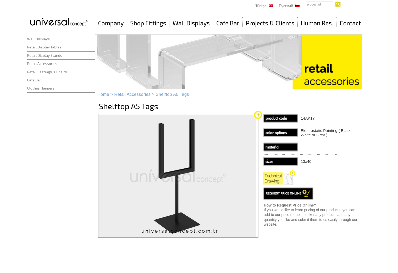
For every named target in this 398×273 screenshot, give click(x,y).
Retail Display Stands (44, 55)
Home (103, 94)
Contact (350, 23)
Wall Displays (191, 23)
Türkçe (261, 5)
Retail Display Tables (44, 47)
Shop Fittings (148, 23)
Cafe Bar (227, 23)
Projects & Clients (270, 23)
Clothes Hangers (40, 88)
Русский (286, 5)
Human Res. (317, 23)
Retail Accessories (42, 63)
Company (111, 23)
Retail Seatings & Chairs (47, 72)
